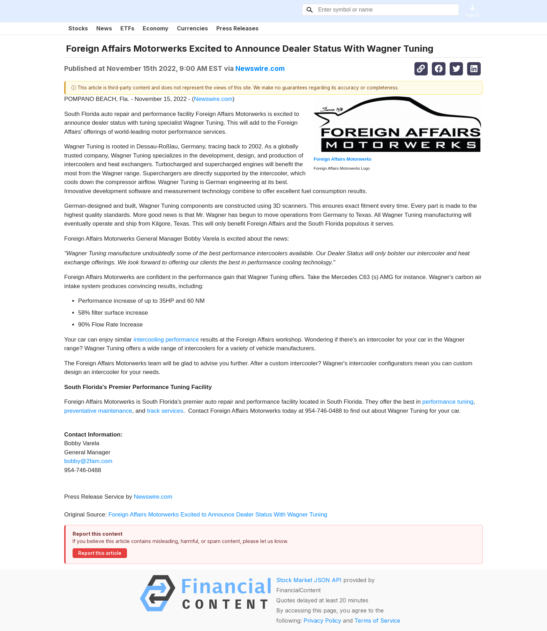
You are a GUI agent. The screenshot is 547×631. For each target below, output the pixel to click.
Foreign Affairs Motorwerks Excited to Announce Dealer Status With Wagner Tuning (218, 514)
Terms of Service (377, 620)
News (104, 28)
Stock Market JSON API (309, 580)
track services (165, 411)
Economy (155, 28)
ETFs (127, 28)
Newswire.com (260, 68)
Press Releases (237, 28)
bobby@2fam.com (88, 461)
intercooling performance (166, 339)
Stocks (78, 28)
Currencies (192, 28)
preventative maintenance (98, 411)
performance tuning (447, 401)
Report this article (99, 553)
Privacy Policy (322, 620)
